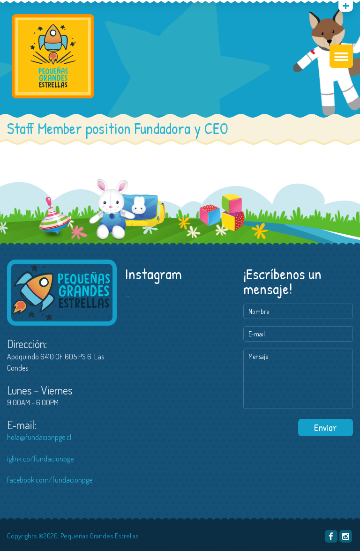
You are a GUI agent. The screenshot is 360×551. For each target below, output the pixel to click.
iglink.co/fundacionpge (40, 458)
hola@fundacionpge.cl (39, 437)
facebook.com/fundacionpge (49, 479)
